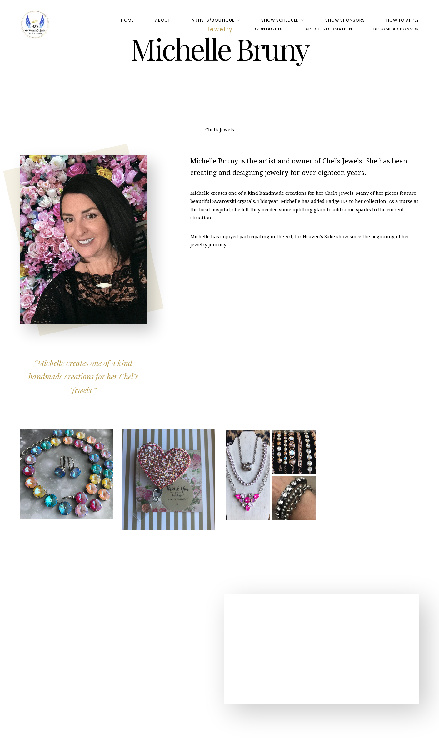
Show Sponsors (345, 20)
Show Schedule (279, 20)
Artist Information (328, 29)
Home (127, 20)
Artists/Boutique (213, 20)
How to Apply (402, 20)
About (162, 20)
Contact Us (269, 29)
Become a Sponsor (396, 29)
